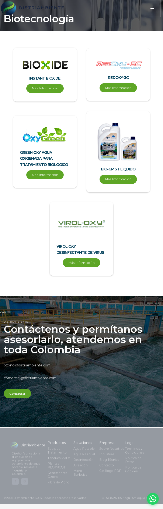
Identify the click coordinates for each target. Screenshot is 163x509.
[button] (152, 8)
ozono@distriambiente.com (30, 365)
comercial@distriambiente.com (33, 378)
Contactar (20, 394)
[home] (32, 8)
